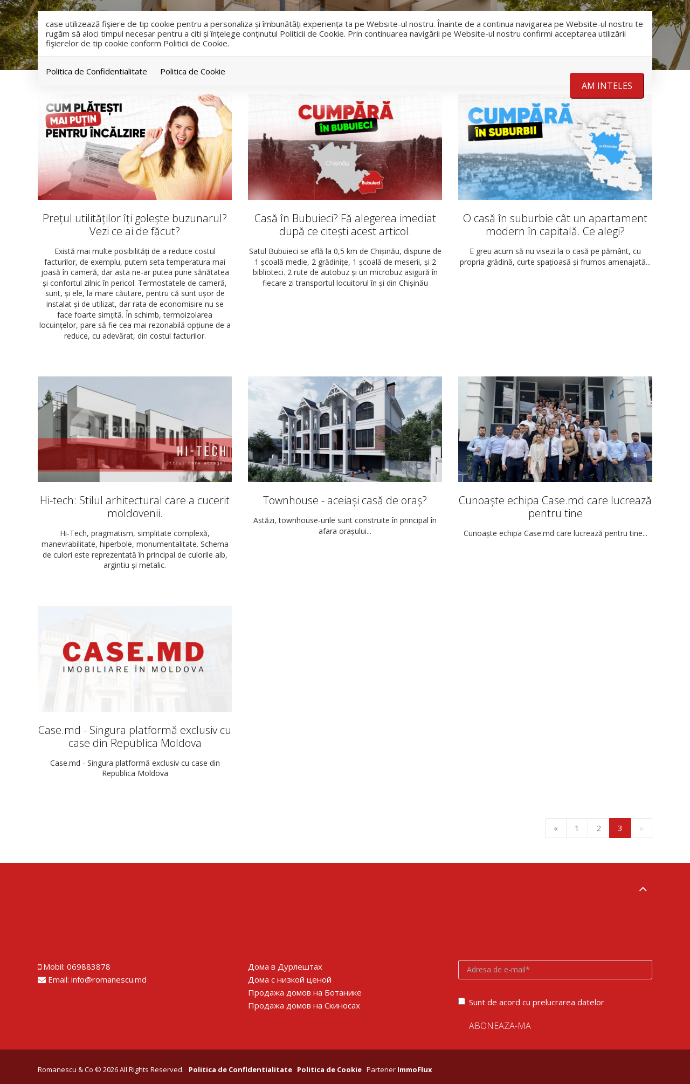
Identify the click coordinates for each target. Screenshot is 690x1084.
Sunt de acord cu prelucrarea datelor (531, 1002)
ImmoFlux (414, 1069)
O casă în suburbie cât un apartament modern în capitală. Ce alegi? (555, 224)
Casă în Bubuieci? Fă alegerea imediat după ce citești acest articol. (345, 224)
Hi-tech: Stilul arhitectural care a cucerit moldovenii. (135, 506)
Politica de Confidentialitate (96, 71)
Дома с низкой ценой (290, 979)
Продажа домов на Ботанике (305, 992)
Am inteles (607, 86)
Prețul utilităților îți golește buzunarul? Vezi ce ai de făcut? (135, 224)
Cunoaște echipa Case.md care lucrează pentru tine (555, 506)
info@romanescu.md (109, 979)
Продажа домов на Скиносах (304, 1005)
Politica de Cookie (192, 71)
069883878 (89, 966)
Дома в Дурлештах (285, 966)
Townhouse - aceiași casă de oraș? (345, 500)
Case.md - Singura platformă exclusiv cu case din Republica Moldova (134, 736)
